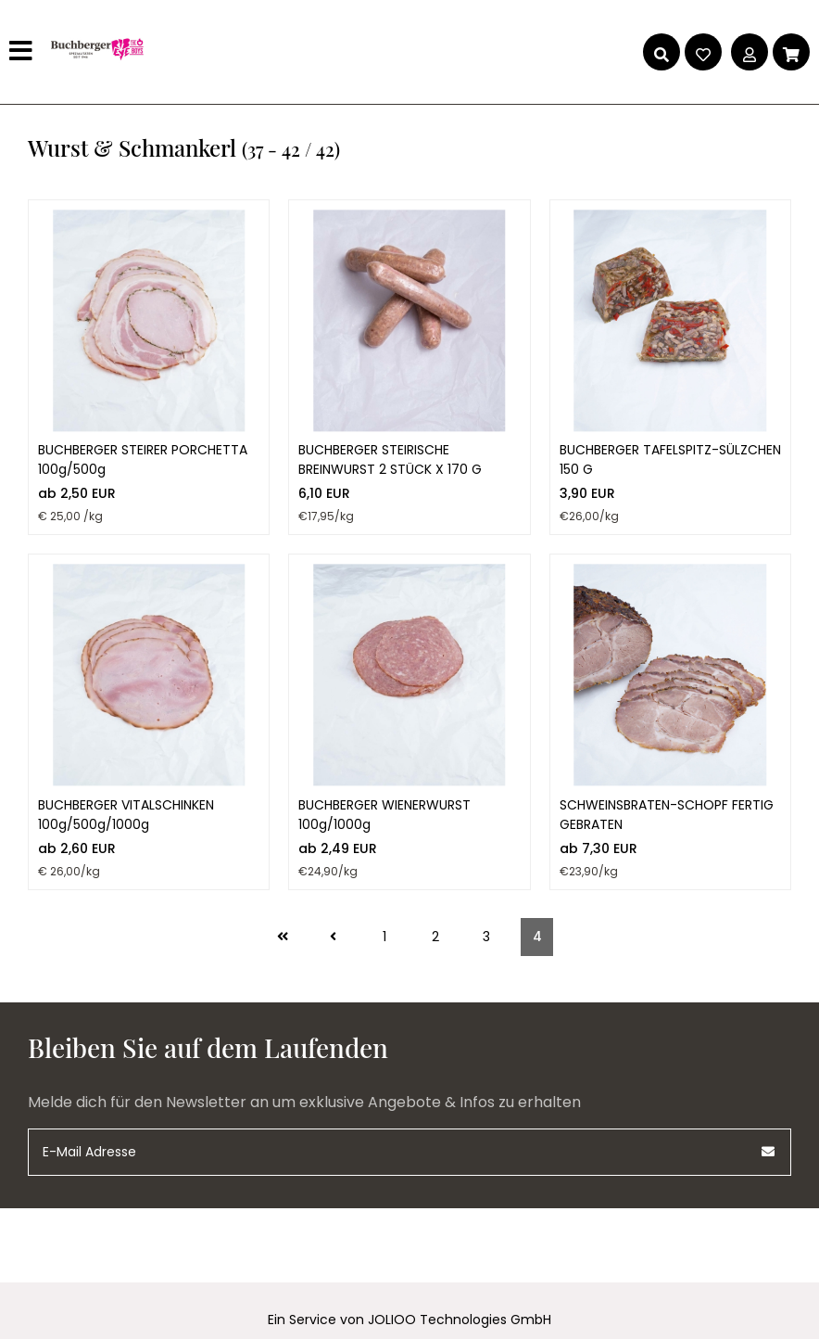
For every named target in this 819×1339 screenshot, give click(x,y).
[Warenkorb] (791, 51)
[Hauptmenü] (23, 52)
